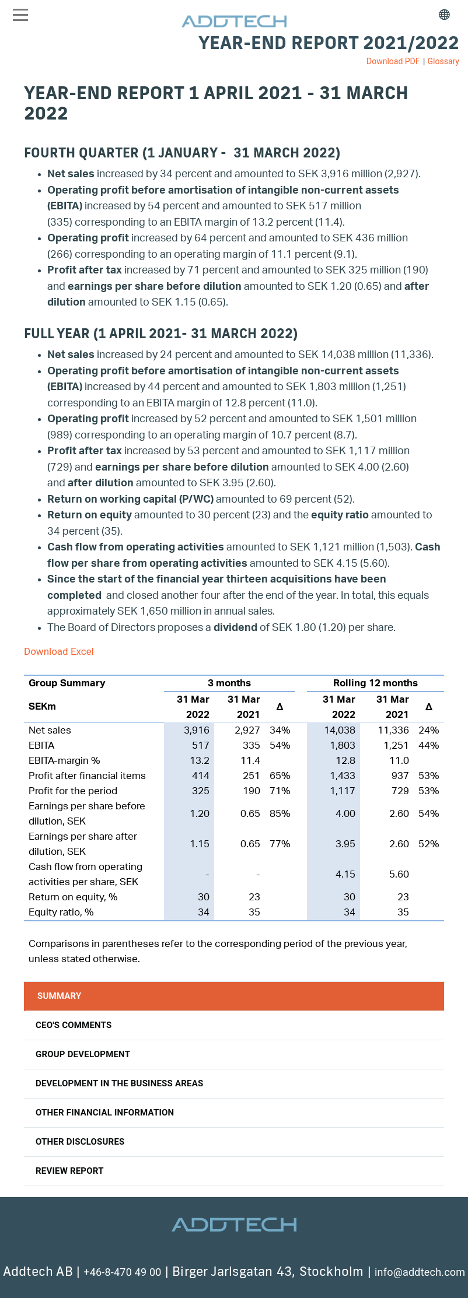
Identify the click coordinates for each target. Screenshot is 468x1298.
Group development (83, 1054)
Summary (59, 996)
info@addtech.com (420, 1272)
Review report (70, 1171)
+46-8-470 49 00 (122, 1272)
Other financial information (105, 1112)
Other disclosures (80, 1141)
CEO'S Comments (73, 1025)
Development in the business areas (119, 1083)
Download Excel (59, 651)
